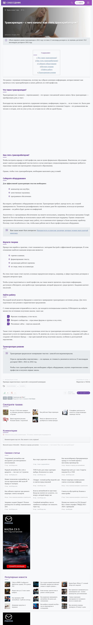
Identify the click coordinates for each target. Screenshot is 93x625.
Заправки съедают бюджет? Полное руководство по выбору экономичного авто (18, 504)
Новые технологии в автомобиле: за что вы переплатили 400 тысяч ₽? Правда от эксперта (17, 481)
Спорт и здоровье (41, 464)
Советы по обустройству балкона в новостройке (73, 492)
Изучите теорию (46, 67)
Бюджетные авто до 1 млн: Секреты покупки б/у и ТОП (74, 471)
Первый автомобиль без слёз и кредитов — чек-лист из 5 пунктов (16, 471)
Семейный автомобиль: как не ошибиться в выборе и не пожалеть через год (45, 504)
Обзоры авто (14, 465)
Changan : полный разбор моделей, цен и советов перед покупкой (46, 481)
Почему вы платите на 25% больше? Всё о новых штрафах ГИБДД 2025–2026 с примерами (74, 504)
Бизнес (83, 465)
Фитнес (47, 464)
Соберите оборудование (46, 64)
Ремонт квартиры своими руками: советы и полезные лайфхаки (73, 481)
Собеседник (14, 2)
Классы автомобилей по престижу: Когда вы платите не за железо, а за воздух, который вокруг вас (45, 493)
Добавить (69, 393)
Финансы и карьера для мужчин (30, 445)
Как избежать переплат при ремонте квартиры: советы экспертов (17, 492)
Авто (10, 465)
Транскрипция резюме (47, 72)
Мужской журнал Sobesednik (11, 445)
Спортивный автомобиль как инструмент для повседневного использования (15, 461)
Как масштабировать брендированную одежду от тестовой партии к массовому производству (75, 461)
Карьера (22, 386)
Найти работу (46, 69)
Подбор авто (14, 474)
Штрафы (70, 509)
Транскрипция (11, 386)
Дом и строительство (82, 485)
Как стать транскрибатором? (46, 61)
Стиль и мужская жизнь (71, 485)
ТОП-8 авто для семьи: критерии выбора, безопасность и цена (44, 471)
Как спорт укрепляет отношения (44, 459)
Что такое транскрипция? (46, 58)
